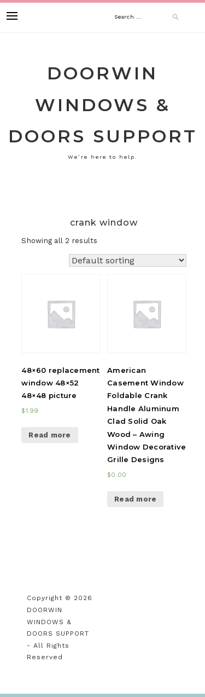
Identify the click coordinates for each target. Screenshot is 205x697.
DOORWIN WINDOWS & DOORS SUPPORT (102, 104)
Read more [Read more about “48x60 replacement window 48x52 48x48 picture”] (49, 435)
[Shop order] (127, 260)
